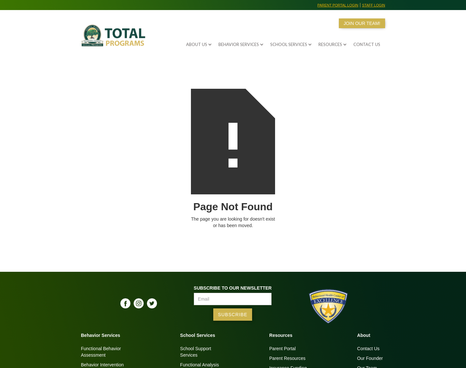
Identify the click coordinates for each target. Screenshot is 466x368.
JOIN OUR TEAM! (362, 23)
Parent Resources (287, 358)
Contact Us (368, 348)
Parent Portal (282, 348)
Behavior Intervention (102, 364)
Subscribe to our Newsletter (233, 288)
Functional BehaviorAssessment (101, 352)
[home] (115, 39)
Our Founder (370, 358)
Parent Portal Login (338, 5)
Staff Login (373, 5)
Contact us (366, 44)
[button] (196, 43)
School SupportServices (195, 352)
